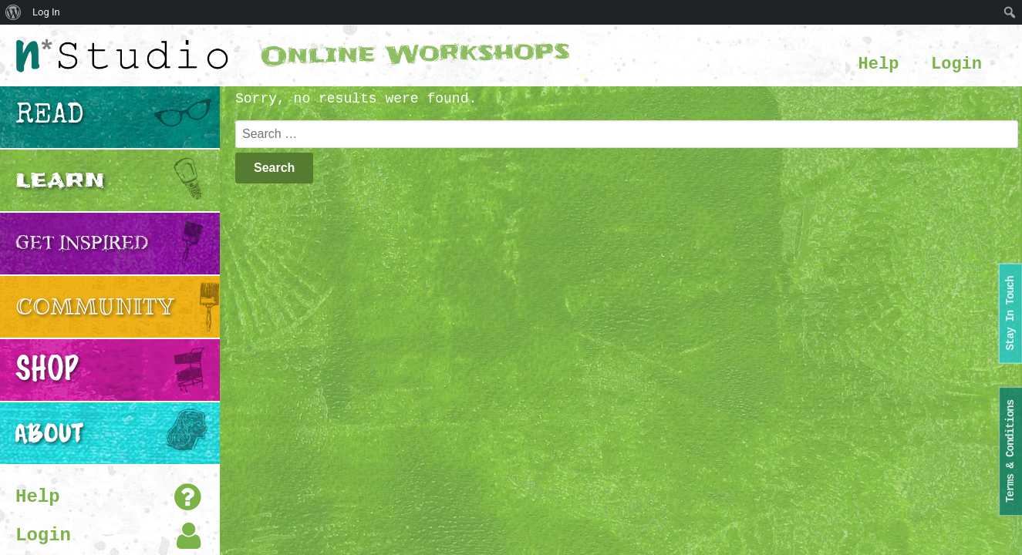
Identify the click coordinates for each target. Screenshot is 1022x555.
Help (878, 64)
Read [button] (49, 117)
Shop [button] (46, 370)
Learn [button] (60, 180)
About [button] (49, 433)
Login (956, 64)
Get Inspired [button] (82, 243)
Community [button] (94, 306)
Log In (46, 12)
